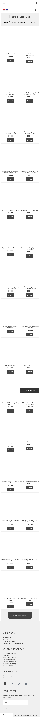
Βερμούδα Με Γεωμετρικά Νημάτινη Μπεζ (10, 93)
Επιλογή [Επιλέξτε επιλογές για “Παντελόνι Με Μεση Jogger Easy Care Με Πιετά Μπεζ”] (10, 295)
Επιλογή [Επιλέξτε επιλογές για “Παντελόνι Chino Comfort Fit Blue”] (29, 448)
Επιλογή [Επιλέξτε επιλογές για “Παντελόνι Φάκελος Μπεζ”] (10, 372)
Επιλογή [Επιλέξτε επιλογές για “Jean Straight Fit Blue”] (29, 372)
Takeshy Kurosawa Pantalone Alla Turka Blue (30, 326)
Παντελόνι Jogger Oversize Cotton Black (10, 560)
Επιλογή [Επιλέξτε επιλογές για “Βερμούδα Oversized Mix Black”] (10, 254)
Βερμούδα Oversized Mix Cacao (10, 210)
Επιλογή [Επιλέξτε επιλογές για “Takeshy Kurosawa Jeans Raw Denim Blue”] (10, 332)
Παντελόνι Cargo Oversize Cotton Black (10, 599)
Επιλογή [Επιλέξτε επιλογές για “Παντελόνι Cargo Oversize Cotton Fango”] (29, 604)
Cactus (34, 715)
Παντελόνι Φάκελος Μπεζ (10, 365)
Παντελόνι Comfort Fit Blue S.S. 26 (29, 481)
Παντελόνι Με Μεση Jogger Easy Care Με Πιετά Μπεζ (10, 287)
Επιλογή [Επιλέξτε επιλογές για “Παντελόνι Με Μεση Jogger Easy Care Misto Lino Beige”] (29, 140)
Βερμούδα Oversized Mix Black (10, 248)
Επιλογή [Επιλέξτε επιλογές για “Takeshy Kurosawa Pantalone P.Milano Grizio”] (29, 411)
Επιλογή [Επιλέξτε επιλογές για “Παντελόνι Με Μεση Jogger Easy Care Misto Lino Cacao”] (10, 179)
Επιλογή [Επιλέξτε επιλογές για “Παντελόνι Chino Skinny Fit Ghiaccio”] (29, 567)
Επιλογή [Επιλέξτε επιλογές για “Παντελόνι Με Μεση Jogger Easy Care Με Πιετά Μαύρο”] (29, 295)
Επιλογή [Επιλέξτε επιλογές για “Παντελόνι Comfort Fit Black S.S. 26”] (10, 528)
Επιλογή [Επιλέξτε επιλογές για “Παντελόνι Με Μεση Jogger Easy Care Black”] (10, 411)
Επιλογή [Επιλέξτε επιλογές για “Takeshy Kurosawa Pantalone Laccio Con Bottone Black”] (29, 528)
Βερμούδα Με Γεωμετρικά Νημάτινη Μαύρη (29, 54)
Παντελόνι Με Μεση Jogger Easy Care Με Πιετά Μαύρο (29, 287)
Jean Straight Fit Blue (29, 365)
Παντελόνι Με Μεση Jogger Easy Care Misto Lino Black (29, 171)
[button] (6, 715)
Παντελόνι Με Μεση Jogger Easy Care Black (10, 403)
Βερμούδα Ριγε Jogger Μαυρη (10, 53)
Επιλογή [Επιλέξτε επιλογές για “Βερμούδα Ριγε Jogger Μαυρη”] (10, 60)
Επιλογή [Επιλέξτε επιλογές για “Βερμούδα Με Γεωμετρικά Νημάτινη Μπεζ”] (10, 101)
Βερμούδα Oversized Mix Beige (29, 210)
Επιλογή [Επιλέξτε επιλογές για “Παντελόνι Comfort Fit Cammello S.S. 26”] (10, 450)
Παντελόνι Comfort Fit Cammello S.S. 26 (10, 442)
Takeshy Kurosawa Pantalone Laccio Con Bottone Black (29, 521)
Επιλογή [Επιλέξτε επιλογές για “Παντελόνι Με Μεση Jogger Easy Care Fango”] (29, 256)
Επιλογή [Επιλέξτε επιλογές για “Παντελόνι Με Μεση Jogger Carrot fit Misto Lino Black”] (29, 101)
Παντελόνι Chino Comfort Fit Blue (30, 442)
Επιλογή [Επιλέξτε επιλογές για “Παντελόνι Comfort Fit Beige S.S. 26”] (10, 489)
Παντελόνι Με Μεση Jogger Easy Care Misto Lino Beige (29, 132)
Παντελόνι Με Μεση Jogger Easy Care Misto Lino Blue (10, 132)
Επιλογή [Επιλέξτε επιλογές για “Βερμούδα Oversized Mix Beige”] (29, 217)
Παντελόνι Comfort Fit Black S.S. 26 (10, 521)
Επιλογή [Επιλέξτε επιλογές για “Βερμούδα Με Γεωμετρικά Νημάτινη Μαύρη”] (29, 62)
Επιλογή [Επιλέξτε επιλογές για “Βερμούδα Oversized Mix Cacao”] (10, 217)
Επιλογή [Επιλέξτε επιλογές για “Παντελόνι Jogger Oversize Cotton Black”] (10, 567)
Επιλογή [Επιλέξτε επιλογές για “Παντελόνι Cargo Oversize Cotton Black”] (10, 606)
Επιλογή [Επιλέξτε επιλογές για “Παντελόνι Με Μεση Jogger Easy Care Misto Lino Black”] (29, 179)
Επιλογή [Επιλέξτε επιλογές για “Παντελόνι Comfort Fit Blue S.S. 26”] (29, 487)
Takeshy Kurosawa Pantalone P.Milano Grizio (29, 403)
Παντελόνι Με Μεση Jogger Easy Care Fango (29, 248)
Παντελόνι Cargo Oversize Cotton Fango (29, 599)
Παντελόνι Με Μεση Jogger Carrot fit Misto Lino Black (30, 93)
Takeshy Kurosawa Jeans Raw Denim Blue (10, 326)
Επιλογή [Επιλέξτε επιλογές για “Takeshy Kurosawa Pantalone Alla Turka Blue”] (29, 334)
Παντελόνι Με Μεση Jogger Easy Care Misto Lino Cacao (10, 171)
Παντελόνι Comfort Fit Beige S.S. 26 (10, 481)
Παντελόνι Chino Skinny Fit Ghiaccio (29, 560)
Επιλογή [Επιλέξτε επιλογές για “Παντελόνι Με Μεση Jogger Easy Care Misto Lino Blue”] (10, 140)
